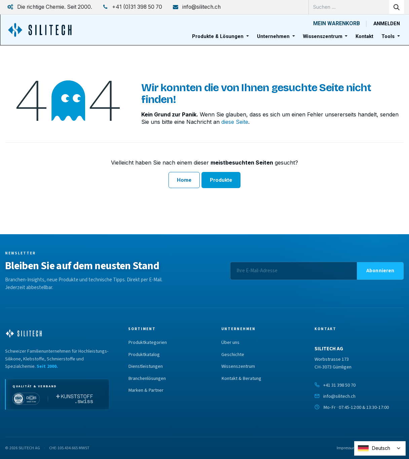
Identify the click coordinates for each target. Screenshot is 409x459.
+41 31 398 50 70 (339, 385)
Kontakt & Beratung (241, 378)
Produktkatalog (144, 354)
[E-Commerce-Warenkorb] (336, 23)
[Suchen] (396, 7)
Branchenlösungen (147, 378)
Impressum (347, 448)
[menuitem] (220, 36)
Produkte (221, 180)
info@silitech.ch (339, 396)
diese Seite (234, 121)
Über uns (230, 342)
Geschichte (232, 354)
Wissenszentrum (238, 366)
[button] (380, 271)
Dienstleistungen (145, 366)
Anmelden (386, 24)
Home (184, 180)
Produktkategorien (147, 342)
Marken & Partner (145, 390)
